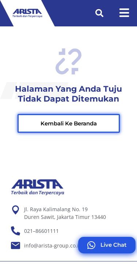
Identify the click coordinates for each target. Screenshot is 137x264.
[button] (99, 13)
